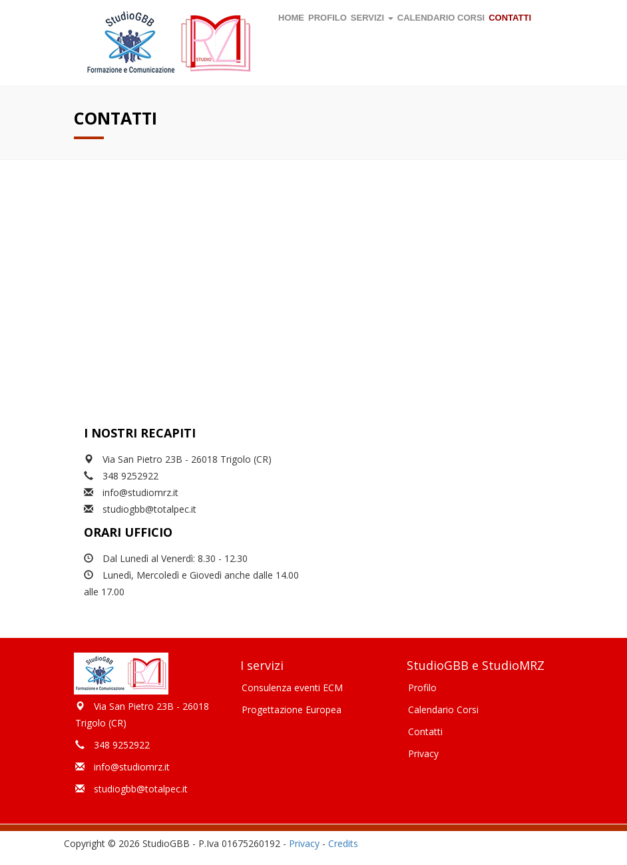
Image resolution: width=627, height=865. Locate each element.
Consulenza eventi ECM (292, 687)
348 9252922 (130, 475)
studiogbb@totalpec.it (149, 509)
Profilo (327, 18)
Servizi (372, 18)
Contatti (510, 18)
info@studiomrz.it (140, 492)
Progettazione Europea (291, 709)
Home (291, 18)
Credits (343, 843)
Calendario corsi (441, 18)
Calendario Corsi (443, 709)
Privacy (423, 753)
